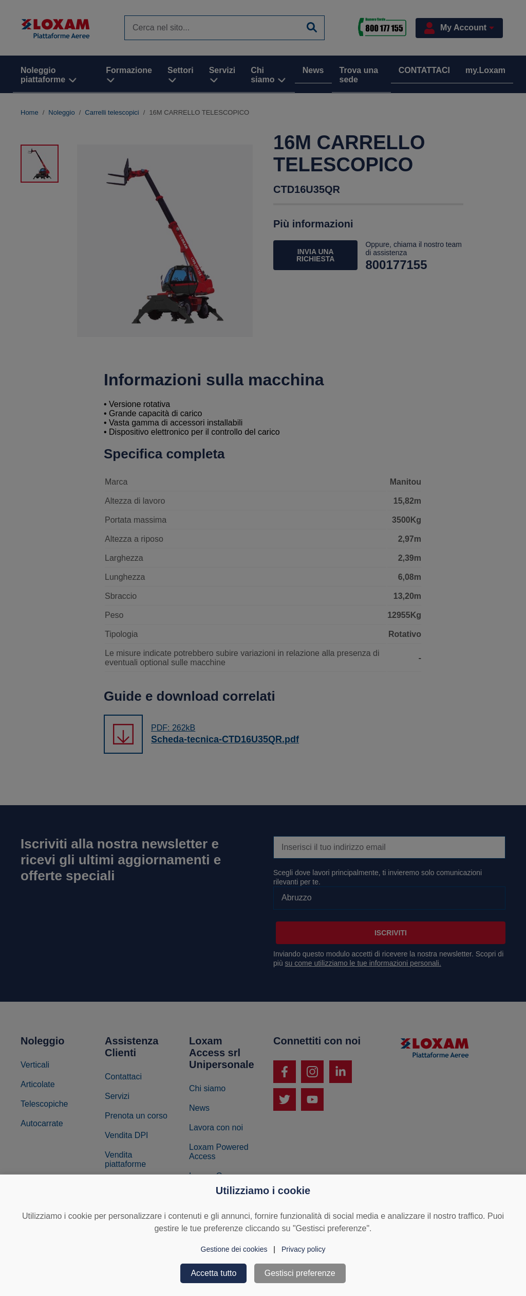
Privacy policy (303, 1249)
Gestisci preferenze (300, 1273)
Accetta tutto (213, 1273)
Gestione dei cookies (234, 1249)
